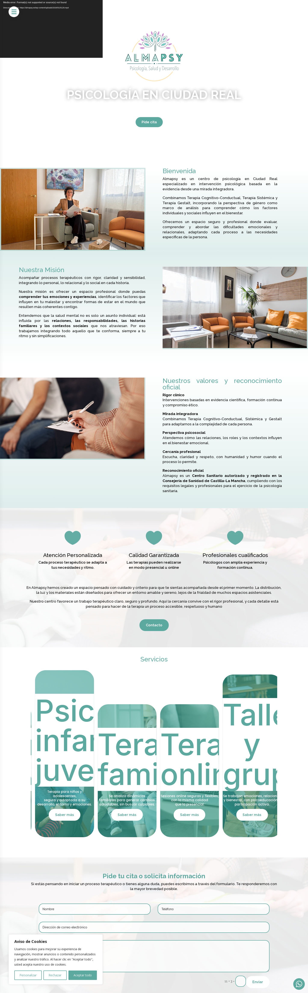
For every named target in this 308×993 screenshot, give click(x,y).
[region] (56, 959)
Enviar (257, 982)
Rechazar (55, 975)
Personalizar (28, 975)
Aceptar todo (83, 975)
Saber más (67, 815)
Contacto (154, 625)
